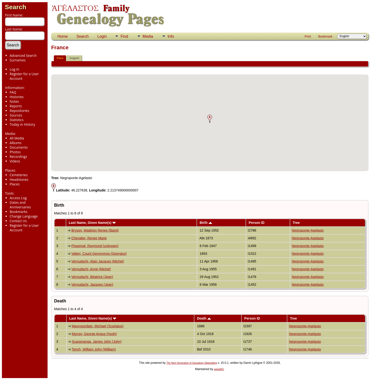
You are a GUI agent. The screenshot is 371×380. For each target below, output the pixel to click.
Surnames (18, 60)
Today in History (22, 124)
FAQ (13, 92)
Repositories (19, 110)
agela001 (219, 369)
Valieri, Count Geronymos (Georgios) (99, 254)
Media (148, 36)
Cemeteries (19, 175)
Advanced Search (23, 55)
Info (171, 36)
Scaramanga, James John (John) (96, 341)
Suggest (74, 58)
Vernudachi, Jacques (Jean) (92, 284)
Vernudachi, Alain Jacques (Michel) (97, 261)
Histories (17, 97)
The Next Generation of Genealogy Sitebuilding (191, 363)
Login (102, 36)
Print (308, 36)
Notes (14, 101)
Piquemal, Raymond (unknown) (95, 246)
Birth (206, 223)
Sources (16, 115)
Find (124, 36)
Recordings (18, 156)
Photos (15, 152)
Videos (15, 161)
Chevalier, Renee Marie (89, 238)
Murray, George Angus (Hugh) (94, 334)
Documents (19, 147)
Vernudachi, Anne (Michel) (91, 269)
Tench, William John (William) (94, 349)
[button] (209, 119)
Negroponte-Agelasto (308, 230)
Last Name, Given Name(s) (92, 223)
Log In (14, 69)
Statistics (17, 119)
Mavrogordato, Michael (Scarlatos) (97, 326)
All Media (17, 138)
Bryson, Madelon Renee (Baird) (95, 230)
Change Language (24, 216)
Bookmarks (19, 211)
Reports (16, 106)
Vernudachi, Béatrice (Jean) (92, 277)
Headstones (19, 179)
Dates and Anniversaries (20, 204)
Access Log (18, 198)
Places (15, 184)
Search (15, 7)
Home (62, 36)
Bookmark (325, 36)
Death (204, 318)
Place (60, 58)
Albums (15, 142)
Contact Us (18, 221)
